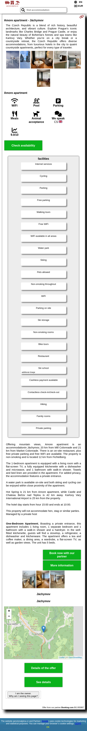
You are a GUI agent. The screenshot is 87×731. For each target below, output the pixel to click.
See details (43, 682)
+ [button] (9, 611)
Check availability (23, 145)
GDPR (78, 723)
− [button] (9, 616)
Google (45, 721)
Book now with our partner (62, 555)
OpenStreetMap (75, 657)
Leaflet (62, 657)
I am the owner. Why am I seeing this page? (23, 694)
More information (62, 565)
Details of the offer (43, 668)
